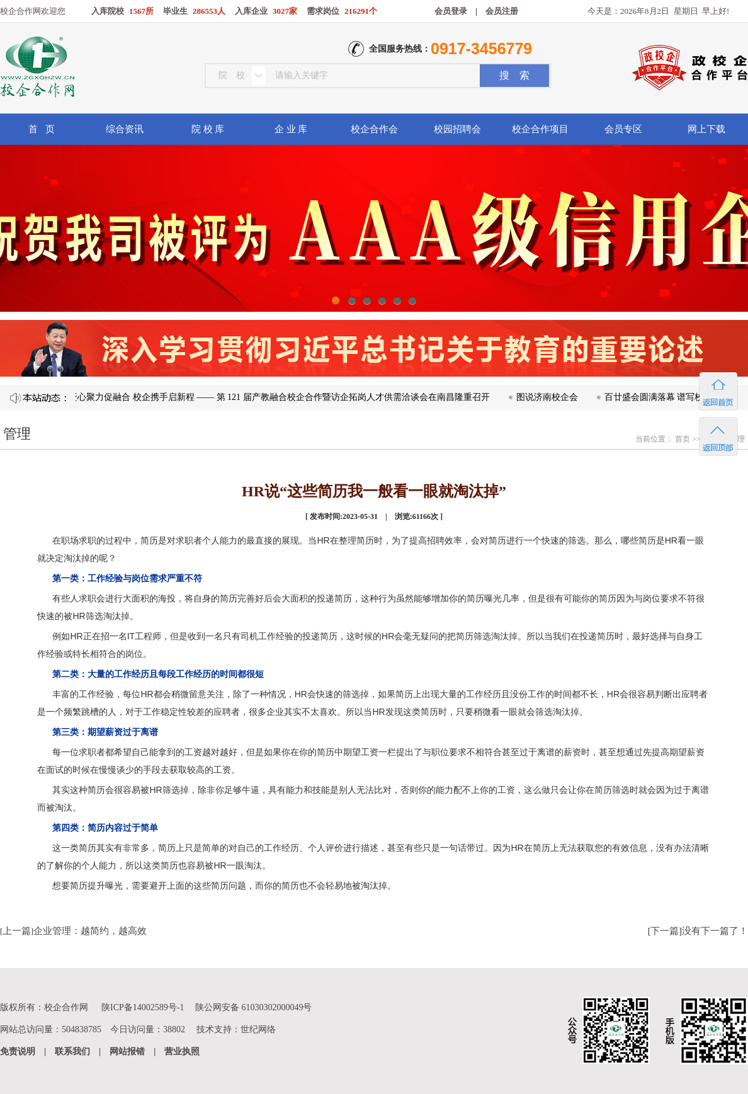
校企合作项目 (540, 129)
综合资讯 (125, 129)
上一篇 (17, 931)
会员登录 (450, 11)
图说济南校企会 (550, 397)
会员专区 (623, 129)
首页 (681, 439)
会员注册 (501, 11)
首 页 (41, 129)
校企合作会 (374, 129)
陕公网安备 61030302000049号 (253, 1007)
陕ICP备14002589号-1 (142, 1007)
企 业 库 (291, 129)
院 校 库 (208, 129)
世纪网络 (258, 1029)
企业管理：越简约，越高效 (90, 931)
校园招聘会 (457, 129)
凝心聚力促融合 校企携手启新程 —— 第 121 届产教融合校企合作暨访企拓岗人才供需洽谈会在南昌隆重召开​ (282, 397)
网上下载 (706, 129)
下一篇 (664, 931)
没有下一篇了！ (715, 931)
